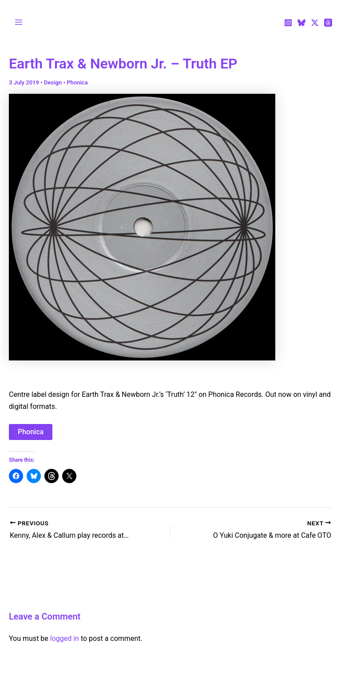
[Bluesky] (301, 23)
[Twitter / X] (315, 23)
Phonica (77, 82)
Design (53, 82)
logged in (64, 638)
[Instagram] (288, 23)
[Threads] (328, 23)
